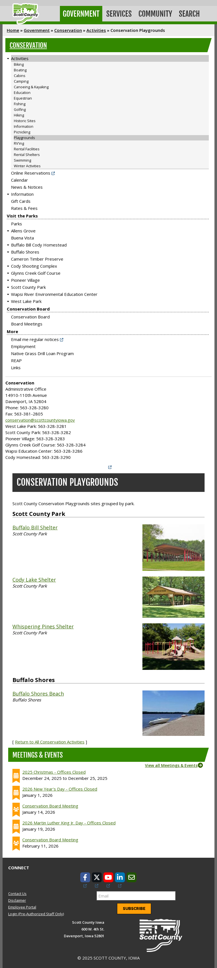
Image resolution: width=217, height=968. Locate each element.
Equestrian (23, 97)
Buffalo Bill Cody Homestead (39, 244)
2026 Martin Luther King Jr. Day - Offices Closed (69, 821)
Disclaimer (17, 898)
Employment (23, 345)
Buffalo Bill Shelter (35, 526)
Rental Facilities (26, 148)
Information (23, 125)
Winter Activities (27, 164)
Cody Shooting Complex (34, 265)
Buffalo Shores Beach (38, 692)
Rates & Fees (24, 207)
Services (118, 13)
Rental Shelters (27, 153)
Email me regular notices (35, 338)
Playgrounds (24, 136)
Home (13, 29)
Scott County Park (28, 286)
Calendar (19, 179)
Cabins (19, 74)
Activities (96, 29)
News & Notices (27, 186)
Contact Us (17, 892)
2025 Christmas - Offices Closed (54, 770)
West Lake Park (26, 300)
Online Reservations (30, 172)
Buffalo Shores (25, 251)
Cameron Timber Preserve (37, 258)
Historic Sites (24, 119)
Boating (20, 69)
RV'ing (19, 142)
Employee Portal (22, 905)
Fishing (19, 102)
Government (81, 13)
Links (16, 366)
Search (187, 13)
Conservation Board (28, 308)
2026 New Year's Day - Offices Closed (59, 787)
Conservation (68, 29)
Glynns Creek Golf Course (35, 272)
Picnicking (22, 131)
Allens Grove (23, 229)
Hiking (19, 114)
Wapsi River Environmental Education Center (54, 293)
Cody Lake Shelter (34, 578)
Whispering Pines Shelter (43, 625)
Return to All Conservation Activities (49, 740)
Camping (21, 80)
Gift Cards (21, 200)
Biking (19, 63)
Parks (16, 222)
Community (153, 13)
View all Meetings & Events (171, 764)
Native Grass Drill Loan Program (42, 352)
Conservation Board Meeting (50, 804)
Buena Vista (22, 236)
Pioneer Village (25, 279)
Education (22, 91)
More (12, 330)
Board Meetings (26, 322)
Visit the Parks (22, 214)
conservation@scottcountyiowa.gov (40, 419)
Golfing (20, 108)
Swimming (22, 159)
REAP (16, 359)
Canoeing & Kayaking (31, 85)
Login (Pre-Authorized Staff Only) (36, 912)
